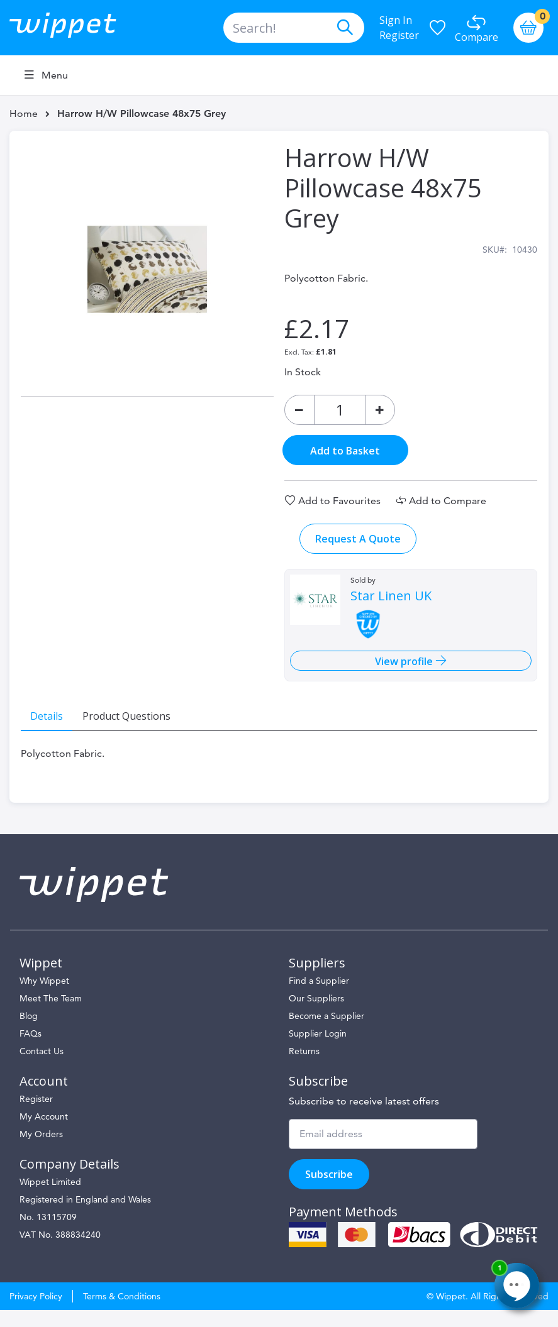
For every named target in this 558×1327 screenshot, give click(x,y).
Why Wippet (44, 997)
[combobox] (293, 28)
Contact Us (42, 1068)
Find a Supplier (319, 997)
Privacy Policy (35, 1313)
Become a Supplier (326, 1032)
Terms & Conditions (121, 1313)
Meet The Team (51, 1015)
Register (399, 35)
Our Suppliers (316, 1015)
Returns (304, 1068)
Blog (29, 1032)
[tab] (55, 723)
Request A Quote (357, 547)
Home (23, 113)
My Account (44, 1133)
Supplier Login (318, 1050)
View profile (401, 669)
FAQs (31, 1050)
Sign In (395, 20)
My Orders (41, 1151)
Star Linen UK (390, 604)
